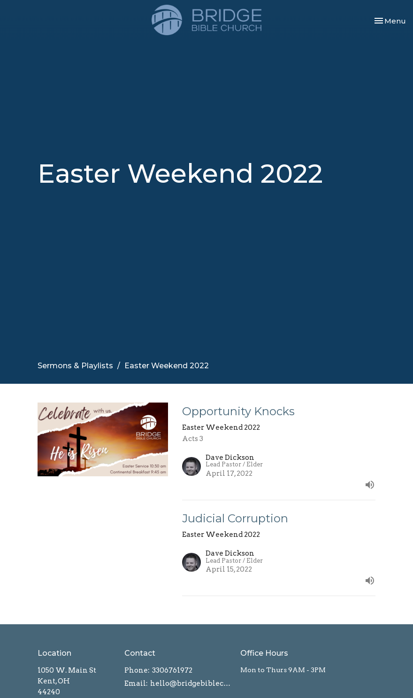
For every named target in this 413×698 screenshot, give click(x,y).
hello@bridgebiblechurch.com (190, 683)
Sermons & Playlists (75, 365)
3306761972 (172, 670)
